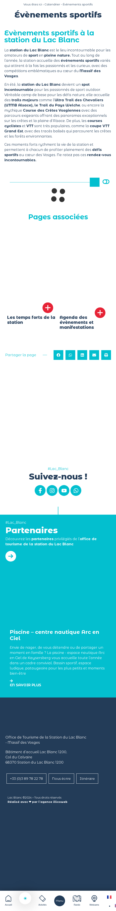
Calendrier (52, 4)
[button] (58, 356)
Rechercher (95, 182)
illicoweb (60, 801)
